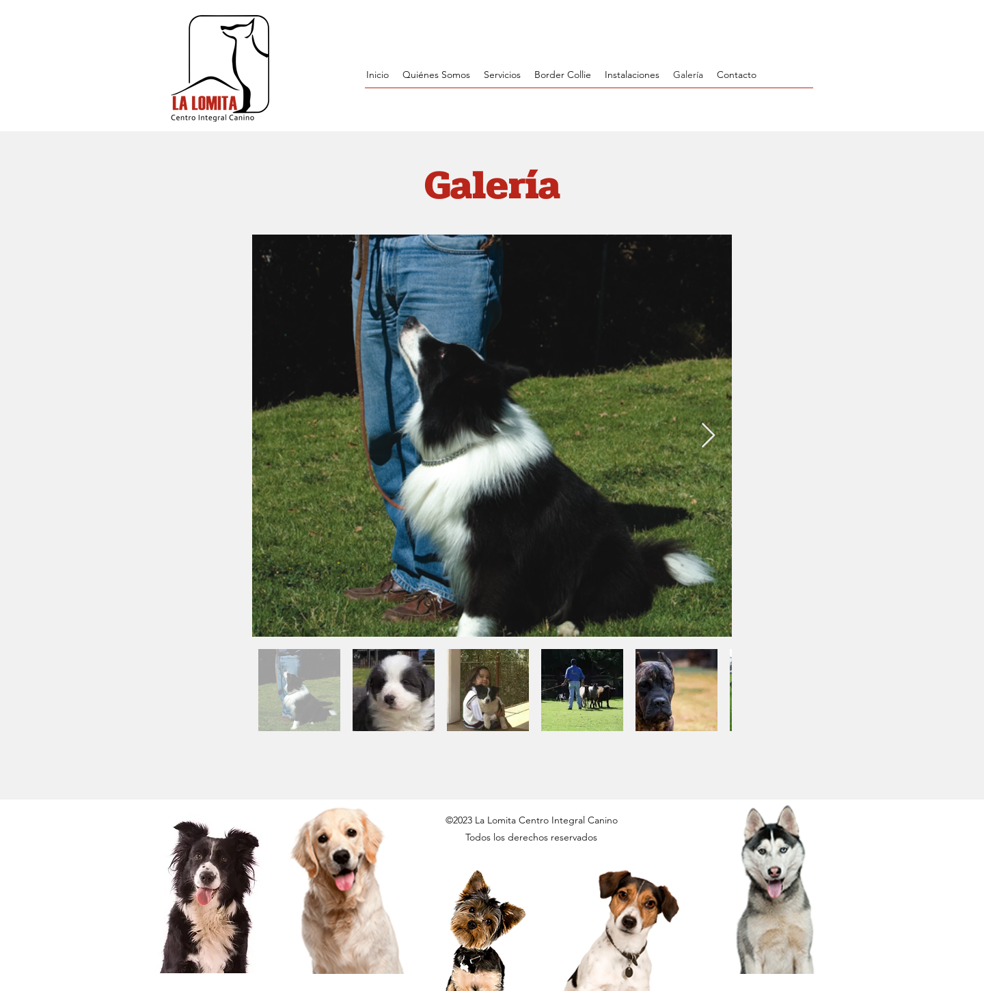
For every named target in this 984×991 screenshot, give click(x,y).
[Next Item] (708, 436)
